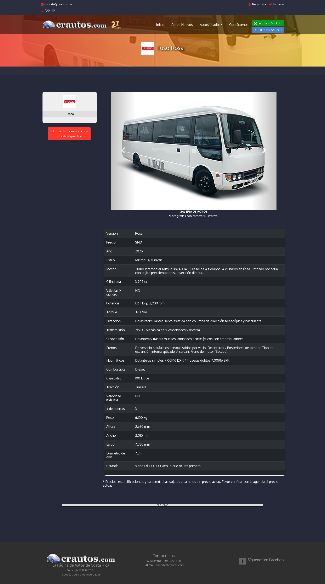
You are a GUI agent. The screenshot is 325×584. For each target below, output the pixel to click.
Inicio (160, 25)
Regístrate (257, 4)
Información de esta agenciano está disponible (69, 134)
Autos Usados (211, 24)
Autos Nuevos (182, 25)
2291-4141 (49, 10)
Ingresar (276, 4)
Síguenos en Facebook (266, 559)
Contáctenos (239, 25)
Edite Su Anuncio (268, 30)
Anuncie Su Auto (268, 23)
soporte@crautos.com (57, 4)
